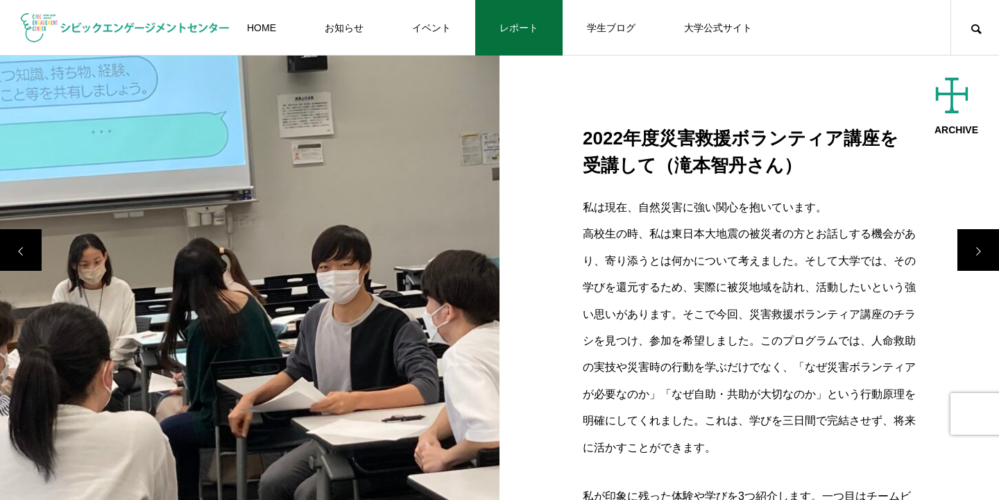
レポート (519, 27)
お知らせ (344, 27)
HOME (261, 27)
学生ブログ (611, 27)
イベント (431, 27)
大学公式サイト (718, 27)
